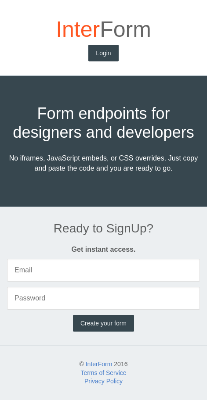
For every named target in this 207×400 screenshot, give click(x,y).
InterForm (99, 364)
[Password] (103, 298)
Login (103, 53)
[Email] (103, 270)
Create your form (103, 323)
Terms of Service (103, 372)
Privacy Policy (103, 381)
